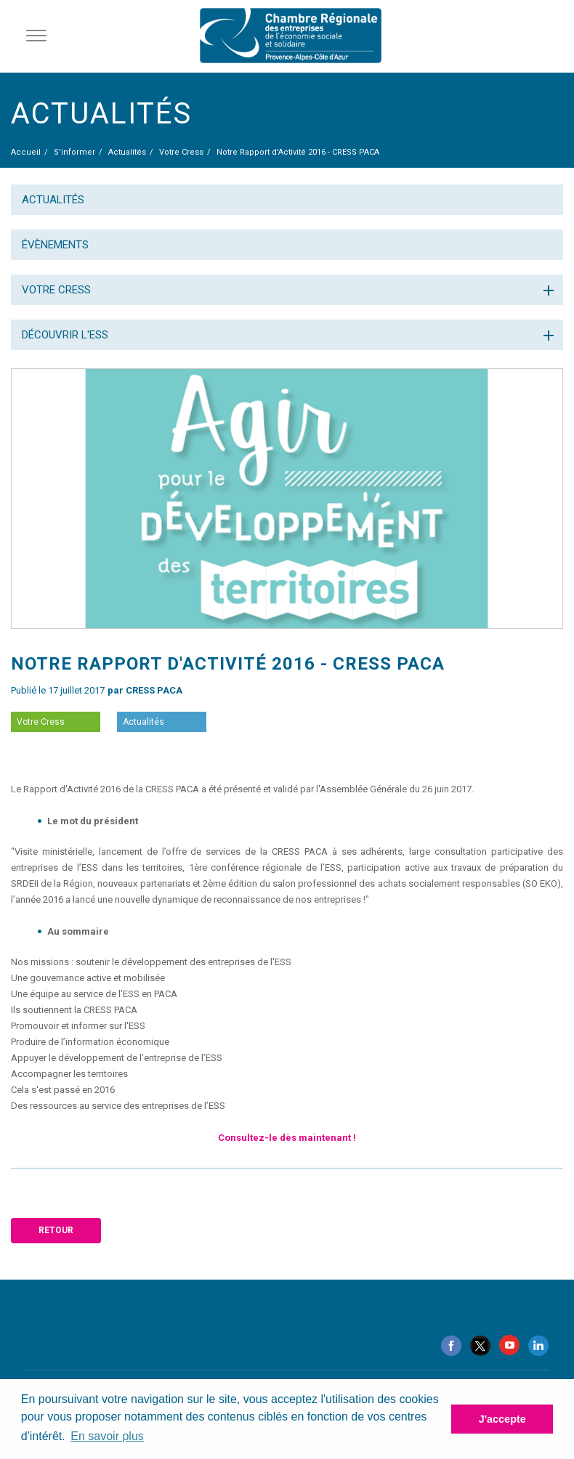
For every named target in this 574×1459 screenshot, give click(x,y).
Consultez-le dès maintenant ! (287, 1137)
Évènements (55, 244)
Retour (56, 1230)
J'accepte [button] (502, 1419)
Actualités (53, 199)
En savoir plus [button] (107, 1436)
